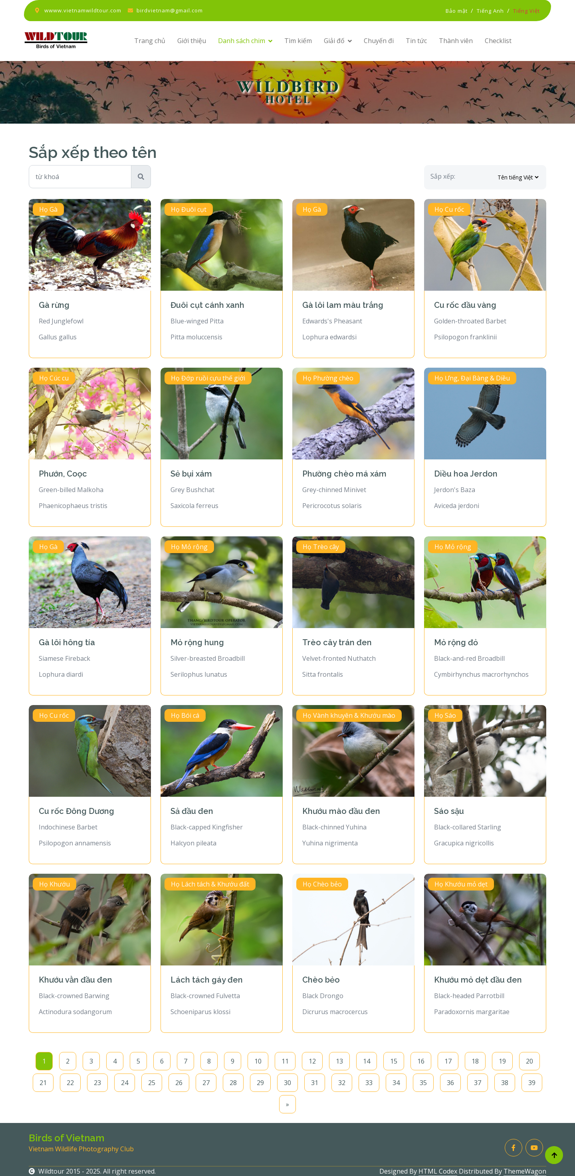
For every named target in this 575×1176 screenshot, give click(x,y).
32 (341, 1082)
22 (70, 1082)
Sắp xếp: (442, 176)
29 (260, 1082)
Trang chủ (149, 40)
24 (124, 1082)
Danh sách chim (241, 40)
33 (369, 1082)
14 (366, 1061)
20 (529, 1061)
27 (206, 1082)
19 (502, 1061)
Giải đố (334, 40)
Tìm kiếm (298, 40)
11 (285, 1061)
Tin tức (416, 40)
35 (423, 1082)
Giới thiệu (191, 40)
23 (97, 1082)
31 (314, 1082)
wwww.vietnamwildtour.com (82, 10)
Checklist (498, 40)
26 (178, 1082)
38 (504, 1082)
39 (531, 1082)
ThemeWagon (525, 1171)
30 (287, 1082)
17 (448, 1061)
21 (43, 1082)
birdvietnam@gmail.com (170, 10)
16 (420, 1061)
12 (312, 1061)
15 (393, 1061)
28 (233, 1082)
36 (450, 1082)
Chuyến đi (379, 40)
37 (477, 1082)
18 (475, 1061)
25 (151, 1082)
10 (258, 1061)
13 (339, 1061)
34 (396, 1082)
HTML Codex (437, 1171)
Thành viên (456, 40)
